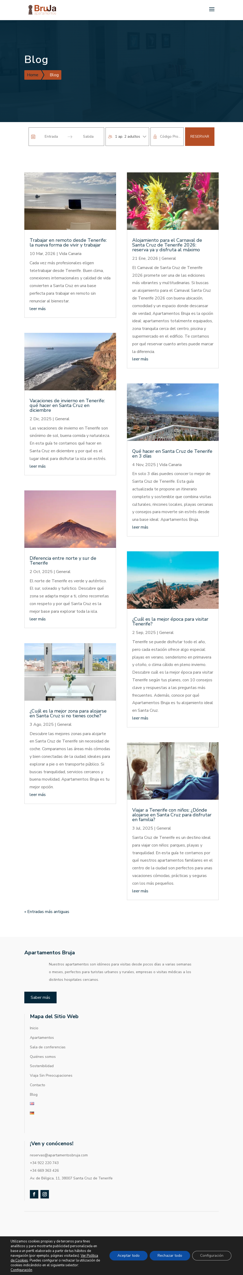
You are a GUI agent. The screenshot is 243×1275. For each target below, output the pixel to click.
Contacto (37, 1066)
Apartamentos (42, 1019)
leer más (38, 290)
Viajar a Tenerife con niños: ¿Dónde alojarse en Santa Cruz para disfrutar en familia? (172, 796)
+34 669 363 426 (44, 1152)
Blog (34, 1076)
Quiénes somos (43, 1038)
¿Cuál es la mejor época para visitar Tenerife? (170, 603)
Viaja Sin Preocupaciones (51, 1056)
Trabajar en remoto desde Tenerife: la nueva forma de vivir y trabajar (68, 224)
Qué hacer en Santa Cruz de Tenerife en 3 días (172, 435)
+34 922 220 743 (44, 1144)
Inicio (34, 1009)
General (62, 400)
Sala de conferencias (48, 1028)
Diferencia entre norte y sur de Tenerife (63, 542)
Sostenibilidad (42, 1047)
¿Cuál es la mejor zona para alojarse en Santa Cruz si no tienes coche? (68, 694)
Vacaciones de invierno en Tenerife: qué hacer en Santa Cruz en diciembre (67, 387)
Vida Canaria (70, 235)
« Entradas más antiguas (46, 893)
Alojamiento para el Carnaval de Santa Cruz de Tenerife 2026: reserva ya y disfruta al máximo (167, 226)
